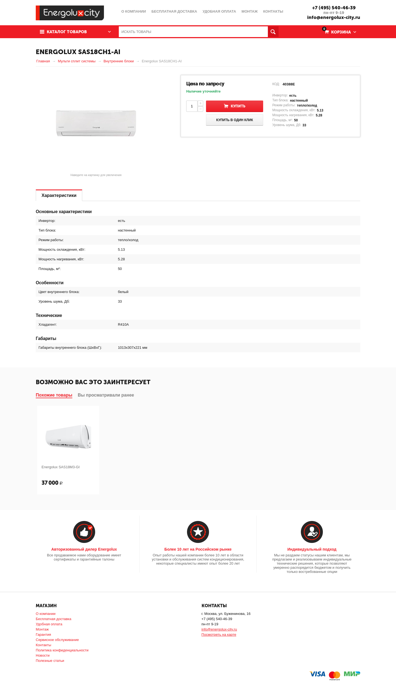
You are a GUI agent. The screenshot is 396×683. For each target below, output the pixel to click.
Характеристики (59, 195)
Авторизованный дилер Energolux (84, 549)
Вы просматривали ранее (106, 395)
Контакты (43, 645)
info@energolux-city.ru (333, 17)
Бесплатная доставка (53, 619)
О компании (46, 614)
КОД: (276, 84)
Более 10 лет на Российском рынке (198, 549)
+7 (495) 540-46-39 (334, 7)
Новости (43, 655)
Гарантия (43, 634)
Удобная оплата (49, 624)
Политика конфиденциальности (62, 650)
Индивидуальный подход (311, 549)
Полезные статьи (50, 661)
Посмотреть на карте (219, 634)
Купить (238, 106)
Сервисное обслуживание (57, 640)
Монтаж (42, 629)
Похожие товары (54, 395)
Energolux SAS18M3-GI (61, 467)
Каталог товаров (67, 31)
